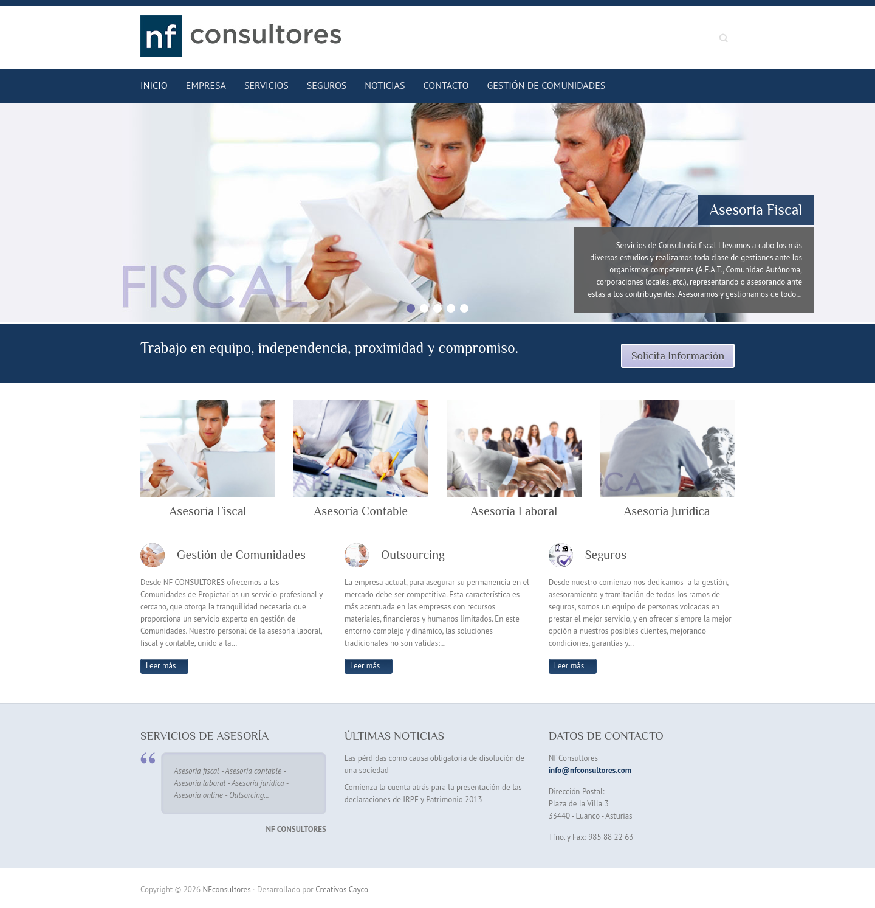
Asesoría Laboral (513, 511)
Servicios (266, 85)
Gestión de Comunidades (546, 85)
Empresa (206, 85)
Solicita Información (677, 356)
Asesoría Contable (361, 511)
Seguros (327, 85)
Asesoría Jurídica (667, 511)
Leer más (161, 665)
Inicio (154, 85)
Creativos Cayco (341, 889)
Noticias (385, 85)
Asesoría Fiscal (756, 209)
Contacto (445, 85)
